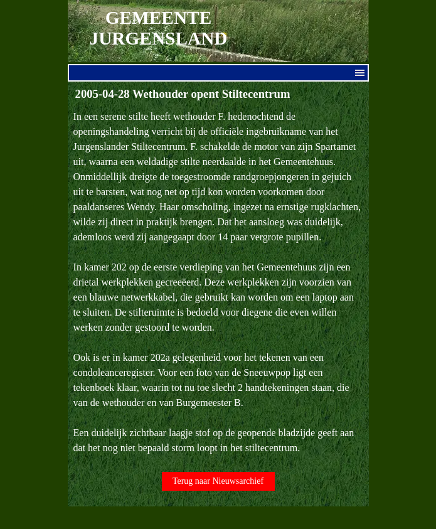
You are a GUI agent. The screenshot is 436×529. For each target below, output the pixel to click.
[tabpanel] (218, 282)
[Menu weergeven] (360, 72)
